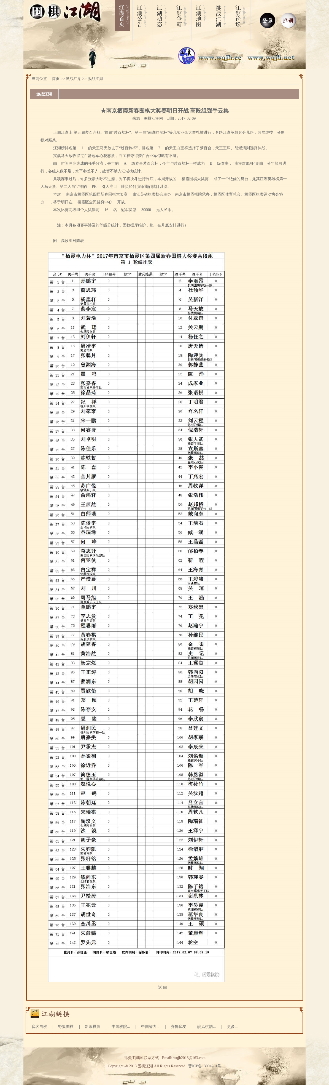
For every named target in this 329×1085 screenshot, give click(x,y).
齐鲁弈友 (178, 1027)
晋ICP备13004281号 (204, 1066)
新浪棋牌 (92, 1027)
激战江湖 (73, 79)
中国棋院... (121, 1027)
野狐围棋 (66, 1027)
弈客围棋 (39, 1027)
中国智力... (150, 1027)
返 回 (162, 987)
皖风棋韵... (206, 1027)
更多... (232, 1027)
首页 (56, 79)
